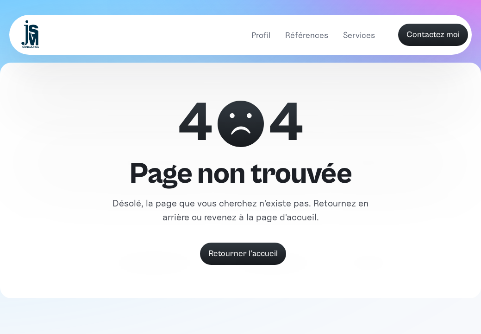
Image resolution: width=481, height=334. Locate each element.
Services (359, 35)
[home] (31, 35)
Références (306, 35)
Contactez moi (433, 34)
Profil (260, 35)
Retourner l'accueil (243, 253)
